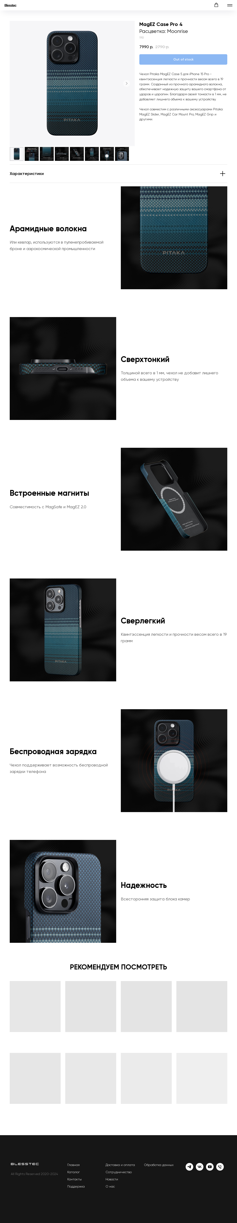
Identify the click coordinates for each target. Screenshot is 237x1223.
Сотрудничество (119, 1172)
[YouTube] (210, 1169)
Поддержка (76, 1186)
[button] (216, 5)
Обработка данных (159, 1165)
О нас (110, 1186)
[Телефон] (220, 1169)
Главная (73, 1165)
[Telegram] (189, 1169)
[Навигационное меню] (229, 5)
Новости (112, 1179)
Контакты (74, 1179)
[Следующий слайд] (126, 83)
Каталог (73, 1172)
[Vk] (199, 1169)
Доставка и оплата (120, 1165)
